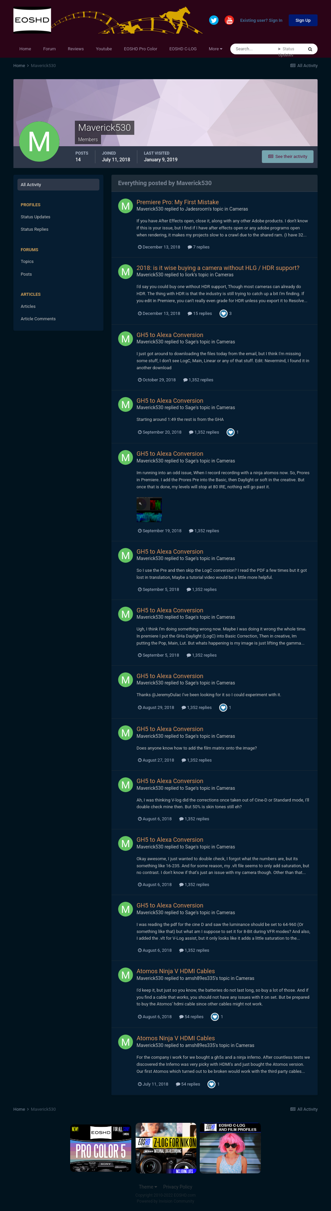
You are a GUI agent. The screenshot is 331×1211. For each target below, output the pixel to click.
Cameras (238, 209)
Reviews (76, 48)
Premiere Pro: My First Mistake (178, 202)
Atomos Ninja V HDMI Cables (176, 971)
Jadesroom (197, 209)
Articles (28, 306)
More (215, 48)
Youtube (104, 48)
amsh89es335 (200, 978)
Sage (190, 341)
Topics (27, 261)
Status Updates (286, 52)
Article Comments (38, 318)
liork (189, 274)
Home (25, 48)
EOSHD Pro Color (140, 48)
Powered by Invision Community (165, 1201)
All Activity (31, 184)
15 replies (200, 313)
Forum (49, 48)
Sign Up (303, 20)
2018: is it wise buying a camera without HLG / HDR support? (218, 267)
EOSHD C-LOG (183, 48)
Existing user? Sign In (261, 20)
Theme (148, 1187)
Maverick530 (150, 209)
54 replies (191, 1016)
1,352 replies (198, 379)
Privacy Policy (177, 1187)
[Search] (254, 49)
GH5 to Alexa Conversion (170, 334)
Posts (26, 274)
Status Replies (35, 229)
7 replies (198, 247)
